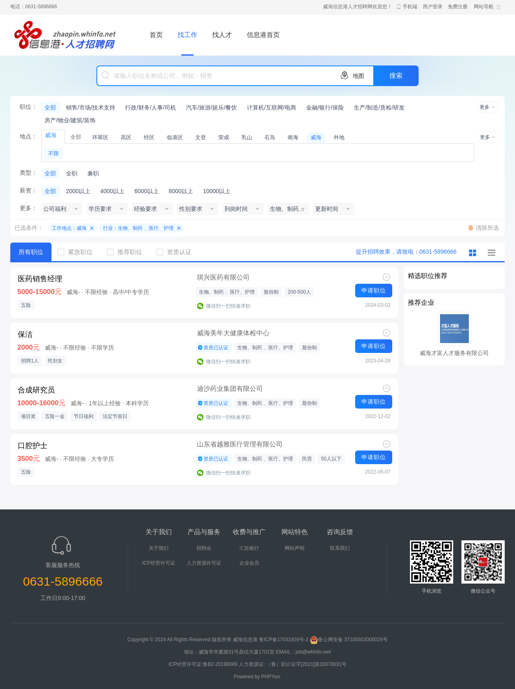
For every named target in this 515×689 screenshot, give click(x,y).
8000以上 (181, 191)
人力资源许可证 (204, 563)
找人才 (222, 34)
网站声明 (294, 548)
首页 (156, 34)
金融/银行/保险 (325, 107)
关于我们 (159, 548)
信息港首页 (263, 34)
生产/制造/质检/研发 (379, 107)
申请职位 (373, 290)
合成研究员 (36, 390)
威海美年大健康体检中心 (233, 332)
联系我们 (340, 548)
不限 (53, 153)
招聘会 (204, 548)
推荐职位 (127, 251)
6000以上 (146, 191)
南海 (293, 137)
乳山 (246, 137)
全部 (50, 107)
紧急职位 (78, 251)
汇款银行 (249, 548)
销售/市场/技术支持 (90, 107)
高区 (126, 137)
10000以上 (217, 191)
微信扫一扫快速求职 (228, 306)
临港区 (175, 137)
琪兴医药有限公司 (223, 277)
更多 (484, 107)
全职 (71, 173)
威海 (316, 137)
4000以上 (112, 191)
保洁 (25, 334)
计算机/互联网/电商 (271, 107)
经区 (149, 137)
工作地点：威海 (69, 228)
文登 (200, 137)
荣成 (223, 137)
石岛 (270, 137)
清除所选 (487, 227)
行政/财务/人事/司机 (150, 107)
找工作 (187, 34)
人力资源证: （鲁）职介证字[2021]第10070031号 (292, 664)
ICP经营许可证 (158, 563)
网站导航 (484, 6)
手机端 (410, 6)
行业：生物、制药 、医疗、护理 (138, 228)
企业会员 (249, 563)
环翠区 (100, 137)
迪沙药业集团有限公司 (230, 388)
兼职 (93, 173)
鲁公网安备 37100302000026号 (349, 639)
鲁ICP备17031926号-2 (284, 639)
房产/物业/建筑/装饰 (70, 120)
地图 (358, 75)
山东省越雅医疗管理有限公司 (240, 444)
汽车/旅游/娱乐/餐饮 (211, 107)
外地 (339, 137)
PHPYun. (271, 677)
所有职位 (31, 251)
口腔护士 (32, 445)
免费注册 (458, 6)
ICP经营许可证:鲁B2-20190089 (204, 664)
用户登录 (432, 6)
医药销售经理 (40, 279)
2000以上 (78, 191)
